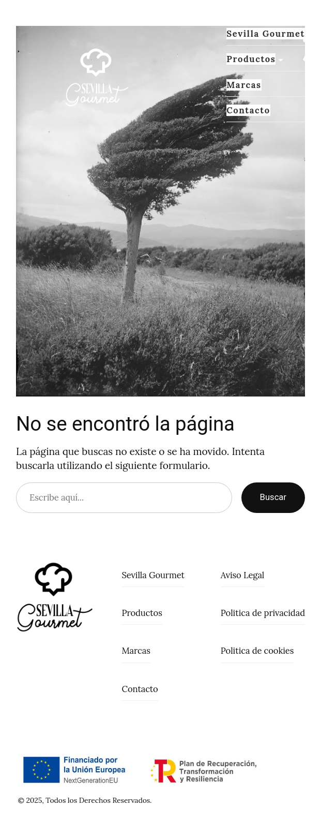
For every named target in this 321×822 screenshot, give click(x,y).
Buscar (273, 497)
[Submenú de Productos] (280, 59)
